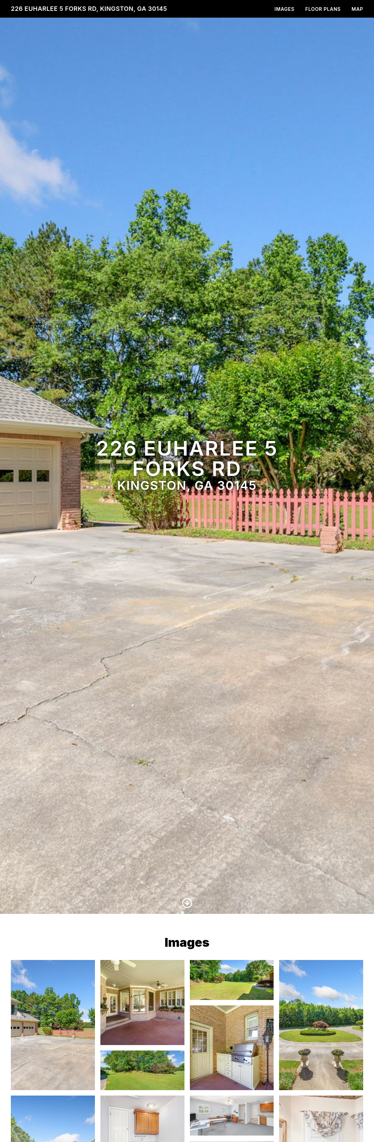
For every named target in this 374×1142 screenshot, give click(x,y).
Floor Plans (323, 9)
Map (357, 9)
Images (285, 9)
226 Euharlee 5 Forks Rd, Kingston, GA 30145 (89, 8)
